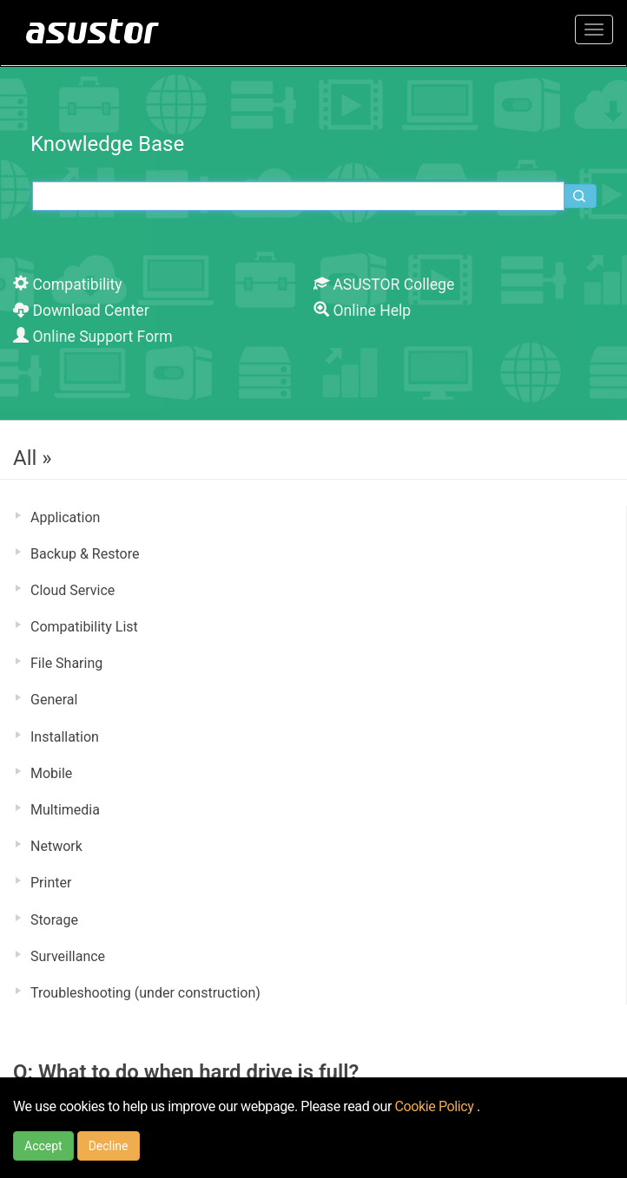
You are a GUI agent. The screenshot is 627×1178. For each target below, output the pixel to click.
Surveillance (67, 956)
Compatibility (67, 284)
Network (56, 846)
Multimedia (65, 810)
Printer (50, 882)
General (53, 699)
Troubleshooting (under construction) (145, 993)
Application (65, 517)
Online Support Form (93, 336)
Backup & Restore (84, 554)
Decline (109, 1146)
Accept (43, 1146)
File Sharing (66, 663)
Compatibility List (84, 626)
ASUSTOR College (384, 284)
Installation (64, 737)
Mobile (51, 773)
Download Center (81, 310)
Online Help (362, 310)
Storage (54, 920)
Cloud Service (72, 590)
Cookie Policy (436, 1106)
